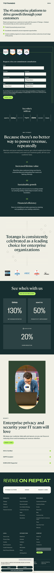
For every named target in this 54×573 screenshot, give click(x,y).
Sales (21, 512)
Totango (5, 501)
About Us (38, 536)
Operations (22, 518)
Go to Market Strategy (25, 507)
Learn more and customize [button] (17, 570)
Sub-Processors (7, 544)
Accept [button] (25, 567)
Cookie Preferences (7, 547)
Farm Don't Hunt (40, 524)
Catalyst (5, 504)
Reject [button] (8, 567)
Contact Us (39, 544)
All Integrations (23, 553)
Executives (22, 515)
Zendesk (22, 539)
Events (38, 507)
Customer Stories (40, 504)
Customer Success (24, 509)
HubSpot (22, 542)
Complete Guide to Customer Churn (43, 518)
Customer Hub (39, 515)
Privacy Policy (41, 90)
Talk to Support (35, 563)
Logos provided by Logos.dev (45, 563)
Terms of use (6, 536)
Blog (37, 512)
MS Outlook (22, 547)
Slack (21, 544)
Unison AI (5, 507)
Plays (37, 522)
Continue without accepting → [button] (25, 559)
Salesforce (22, 536)
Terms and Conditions (31, 90)
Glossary (38, 527)
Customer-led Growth (41, 501)
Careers (38, 542)
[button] (49, 3)
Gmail (21, 550)
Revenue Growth (23, 504)
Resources (38, 509)
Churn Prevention (24, 501)
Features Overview (7, 509)
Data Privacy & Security (8, 550)
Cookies (5, 542)
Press (37, 539)
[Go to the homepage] (9, 3)
